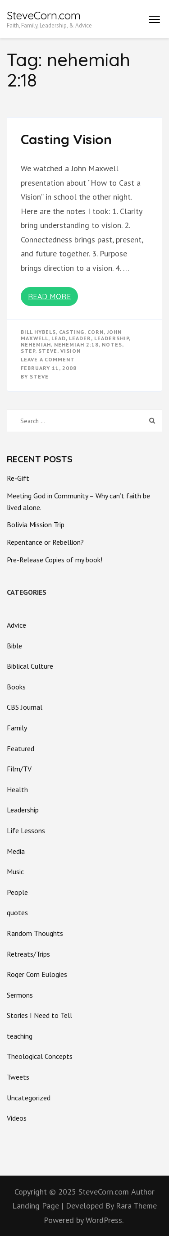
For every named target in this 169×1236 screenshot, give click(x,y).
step (28, 350)
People (17, 892)
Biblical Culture (30, 665)
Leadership (111, 338)
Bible (14, 645)
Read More (49, 296)
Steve (39, 376)
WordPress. (104, 1220)
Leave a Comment (48, 359)
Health (17, 789)
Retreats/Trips (28, 953)
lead (58, 338)
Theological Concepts (40, 1056)
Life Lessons (26, 830)
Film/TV (19, 768)
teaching (19, 1035)
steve (47, 350)
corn (95, 331)
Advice (16, 624)
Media (16, 851)
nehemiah (36, 344)
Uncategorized (28, 1097)
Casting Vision (66, 139)
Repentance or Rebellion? (45, 542)
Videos (17, 1117)
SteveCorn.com (44, 15)
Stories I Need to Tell (39, 1015)
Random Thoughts (35, 933)
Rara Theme (136, 1205)
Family (17, 727)
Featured (20, 748)
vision (70, 350)
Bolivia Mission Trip (35, 524)
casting (71, 331)
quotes (17, 912)
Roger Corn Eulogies (37, 974)
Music (15, 871)
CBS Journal (24, 706)
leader (80, 338)
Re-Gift (18, 478)
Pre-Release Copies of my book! (54, 559)
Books (16, 686)
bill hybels (38, 331)
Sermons (20, 994)
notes (112, 344)
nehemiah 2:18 (76, 344)
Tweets (18, 1076)
